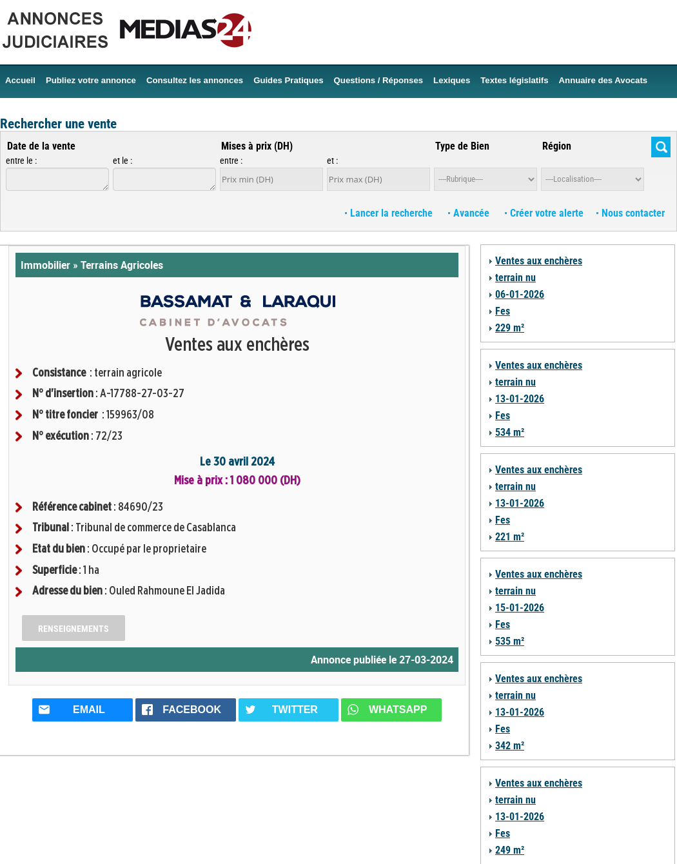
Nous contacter (630, 213)
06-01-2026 (519, 294)
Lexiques (451, 80)
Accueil (20, 80)
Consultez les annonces (194, 80)
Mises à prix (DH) (257, 146)
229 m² (509, 328)
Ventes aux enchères (538, 261)
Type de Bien (462, 146)
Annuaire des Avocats (603, 80)
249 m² (509, 850)
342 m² (509, 746)
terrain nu (515, 277)
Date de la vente (41, 146)
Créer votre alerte (544, 213)
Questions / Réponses (379, 80)
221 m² (509, 537)
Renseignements (73, 628)
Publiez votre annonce (91, 80)
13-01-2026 (519, 399)
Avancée (470, 213)
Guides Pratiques (288, 80)
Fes (502, 311)
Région (556, 146)
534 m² (509, 432)
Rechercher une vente (58, 124)
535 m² (509, 641)
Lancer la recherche (390, 213)
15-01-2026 (519, 608)
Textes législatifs (514, 80)
